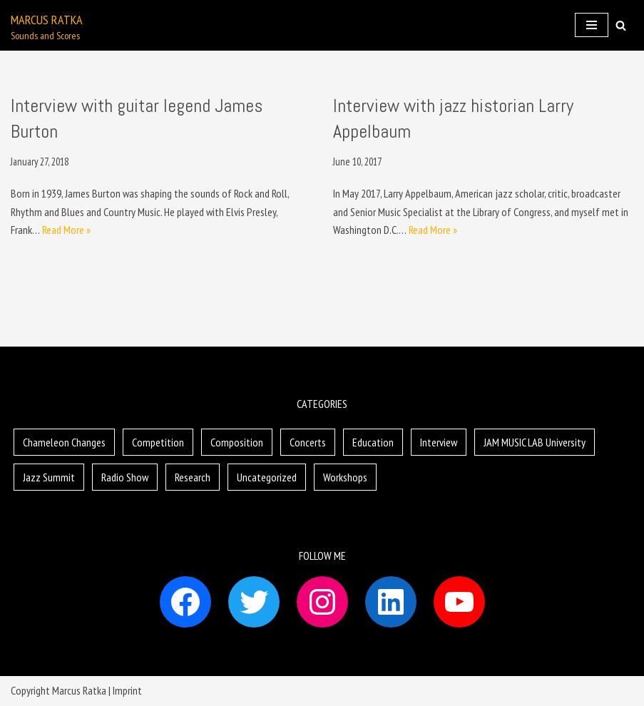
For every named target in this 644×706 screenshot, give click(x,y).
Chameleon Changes (64, 442)
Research (192, 477)
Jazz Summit (49, 477)
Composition (236, 442)
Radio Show (124, 477)
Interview (438, 442)
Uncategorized (267, 477)
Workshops (345, 477)
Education (373, 442)
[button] (620, 25)
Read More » (66, 229)
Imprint (127, 690)
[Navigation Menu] (591, 25)
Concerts (308, 442)
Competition (158, 442)
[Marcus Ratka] (47, 25)
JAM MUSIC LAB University (535, 442)
